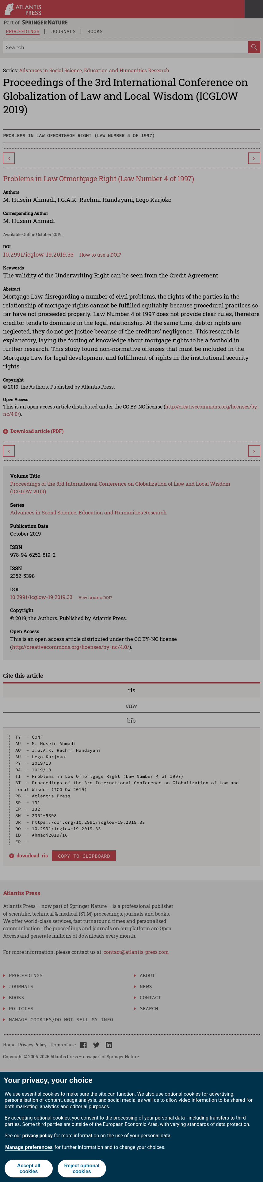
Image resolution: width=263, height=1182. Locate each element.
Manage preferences (29, 1147)
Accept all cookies (28, 1168)
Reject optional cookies (82, 1168)
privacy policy (37, 1136)
